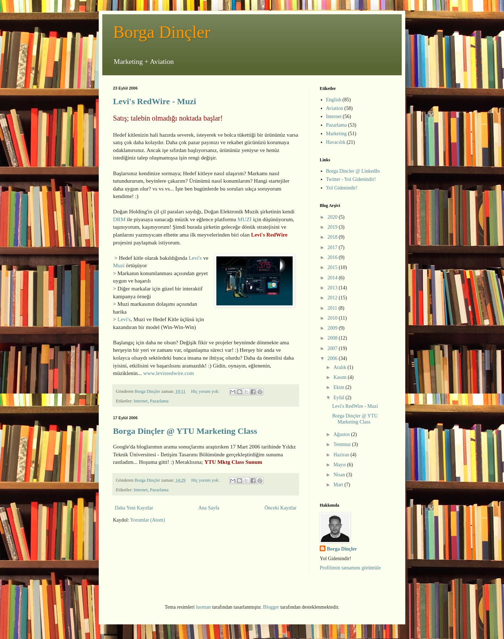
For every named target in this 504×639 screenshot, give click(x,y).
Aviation (334, 108)
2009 (333, 328)
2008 (333, 338)
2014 (333, 277)
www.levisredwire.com (168, 373)
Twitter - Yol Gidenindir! (351, 179)
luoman (203, 607)
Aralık (340, 367)
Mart (338, 484)
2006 (333, 358)
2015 (333, 267)
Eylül (339, 397)
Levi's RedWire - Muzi (154, 101)
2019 (333, 227)
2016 (333, 257)
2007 (333, 348)
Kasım (340, 377)
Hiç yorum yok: (206, 391)
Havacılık (335, 142)
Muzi (119, 265)
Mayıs (340, 464)
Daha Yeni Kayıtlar (134, 508)
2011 (333, 308)
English (333, 99)
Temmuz (342, 444)
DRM (119, 219)
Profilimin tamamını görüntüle (350, 567)
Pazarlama (159, 401)
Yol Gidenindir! (342, 188)
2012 (333, 297)
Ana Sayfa (209, 508)
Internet (141, 401)
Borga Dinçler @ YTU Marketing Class (185, 431)
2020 (333, 217)
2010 (333, 318)
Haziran (341, 454)
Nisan (339, 474)
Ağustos (342, 434)
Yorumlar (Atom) (147, 520)
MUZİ (245, 219)
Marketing (336, 133)
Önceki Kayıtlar (280, 508)
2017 (333, 247)
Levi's (195, 258)
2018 (333, 237)
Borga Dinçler (161, 31)
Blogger (271, 607)
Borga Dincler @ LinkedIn (353, 171)
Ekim (339, 387)
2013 (333, 287)
